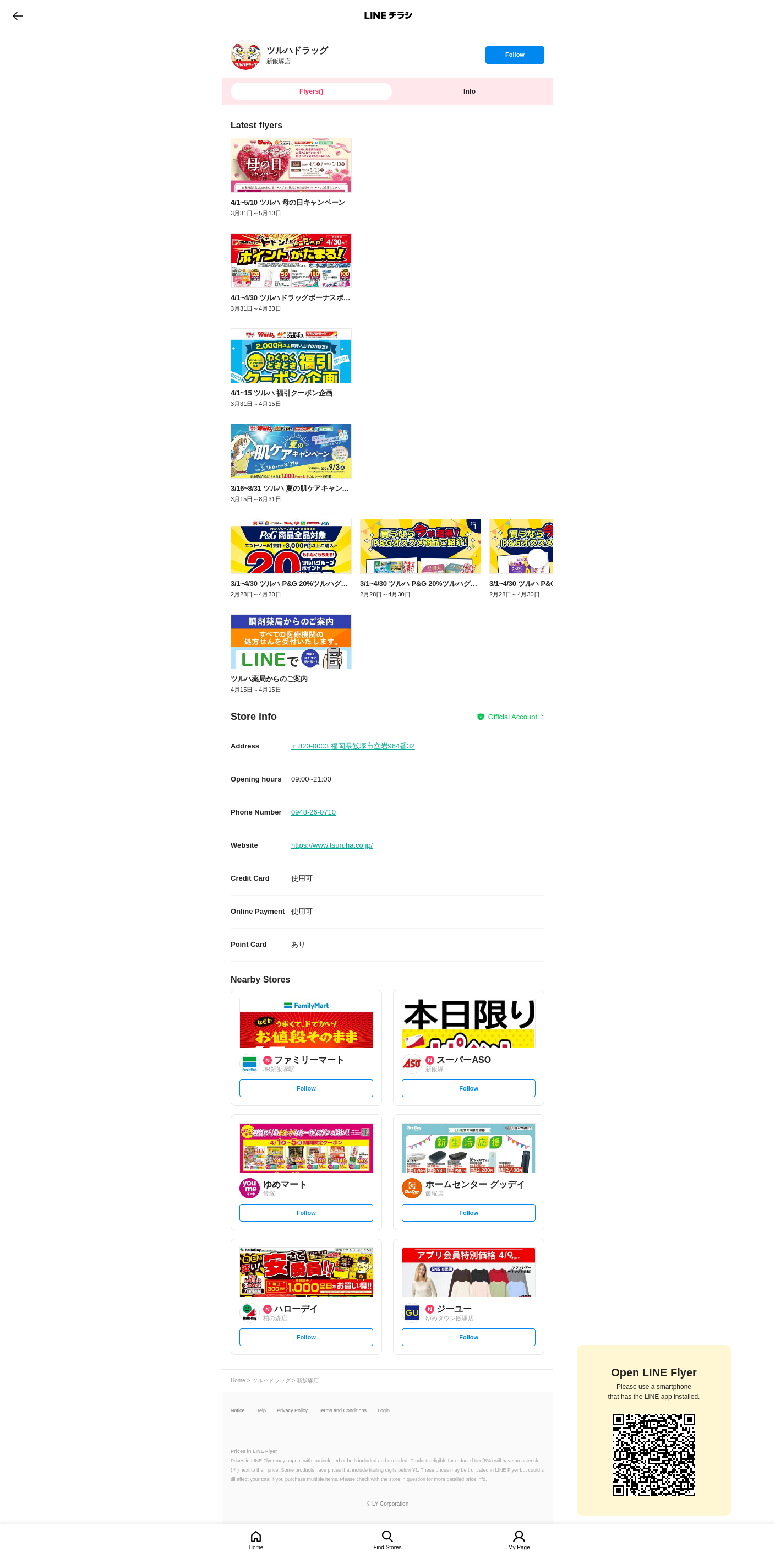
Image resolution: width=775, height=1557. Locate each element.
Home (256, 1547)
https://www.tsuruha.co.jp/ (332, 845)
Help (261, 1410)
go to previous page (18, 15)
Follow (515, 57)
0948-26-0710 (313, 812)
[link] (246, 55)
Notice (238, 1410)
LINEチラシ (388, 15)
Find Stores (387, 1547)
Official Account (512, 717)
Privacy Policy (292, 1410)
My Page (519, 1547)
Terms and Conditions (343, 1410)
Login (384, 1410)
